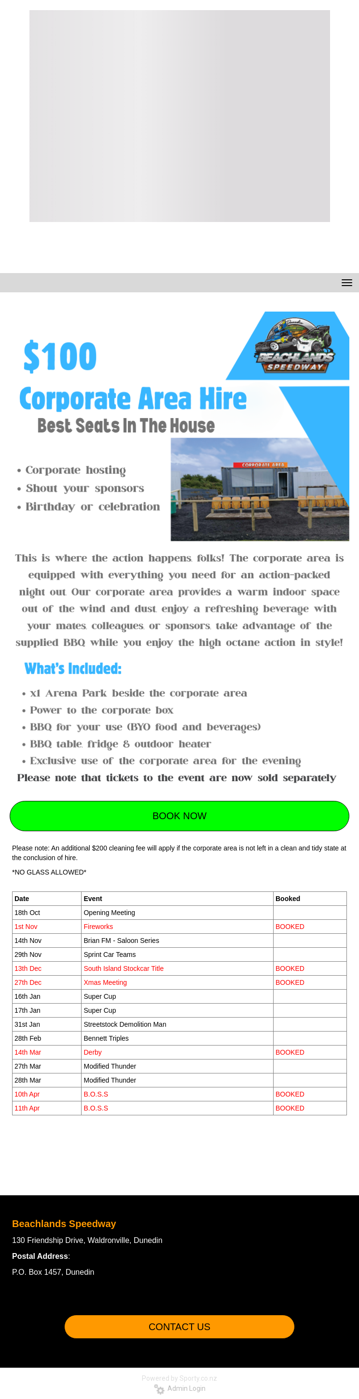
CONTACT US (179, 1326)
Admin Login (180, 1388)
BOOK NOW (179, 816)
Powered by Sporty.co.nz (179, 1378)
